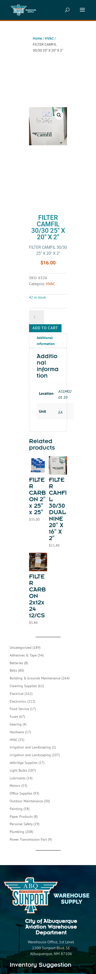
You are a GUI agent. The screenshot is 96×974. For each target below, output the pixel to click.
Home (37, 38)
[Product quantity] (36, 317)
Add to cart (45, 328)
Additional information (46, 340)
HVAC (49, 38)
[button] (59, 115)
